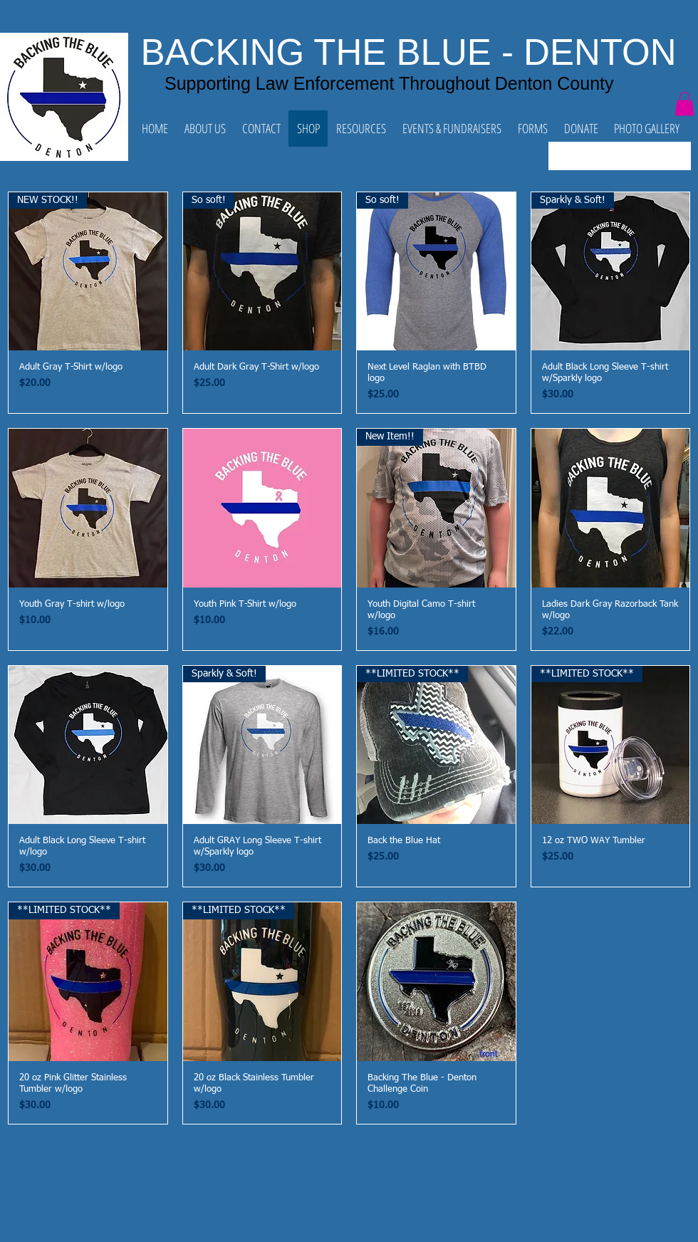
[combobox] (619, 156)
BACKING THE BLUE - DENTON (409, 52)
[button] (684, 103)
